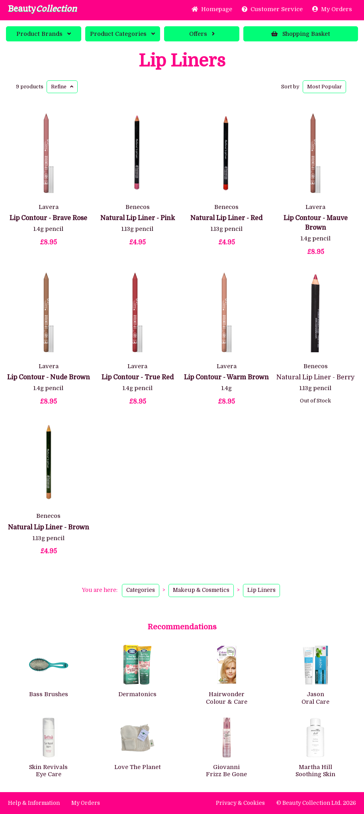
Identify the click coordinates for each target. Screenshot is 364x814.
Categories (122, 34)
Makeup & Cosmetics (201, 590)
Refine (62, 87)
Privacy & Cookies (240, 803)
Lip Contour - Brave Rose (48, 218)
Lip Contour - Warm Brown (226, 377)
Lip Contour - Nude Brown (48, 377)
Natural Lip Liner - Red (226, 218)
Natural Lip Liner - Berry (315, 377)
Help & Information (34, 803)
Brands (43, 34)
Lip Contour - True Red (138, 377)
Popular (324, 87)
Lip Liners (182, 60)
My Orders (332, 9)
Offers (202, 34)
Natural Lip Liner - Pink (137, 218)
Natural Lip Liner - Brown (48, 527)
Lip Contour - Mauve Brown (316, 223)
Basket (300, 34)
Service (272, 9)
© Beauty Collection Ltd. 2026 (316, 803)
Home (212, 9)
